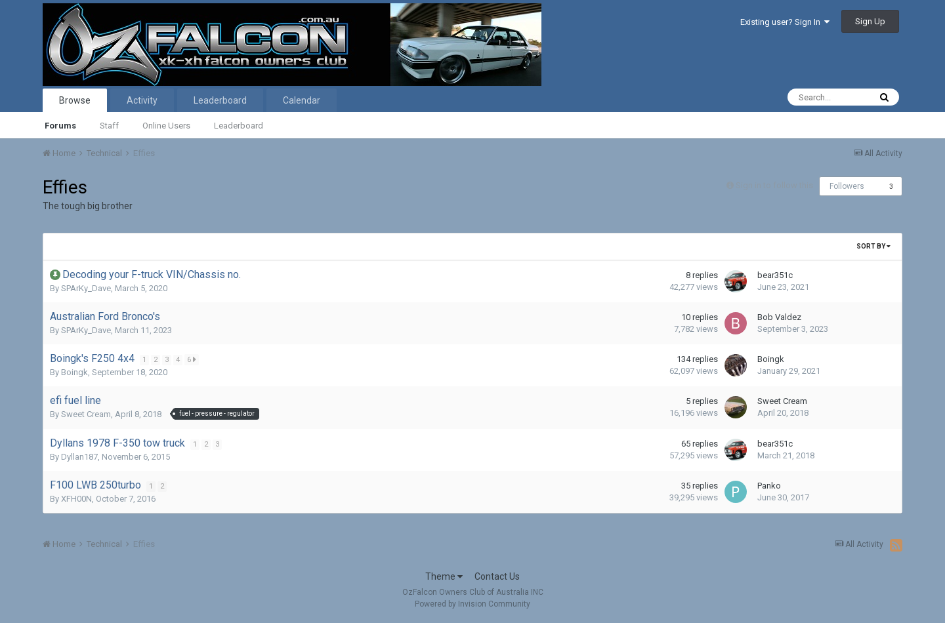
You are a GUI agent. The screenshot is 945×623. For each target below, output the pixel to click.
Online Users (166, 126)
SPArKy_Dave (86, 288)
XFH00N (76, 499)
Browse (75, 100)
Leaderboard (238, 126)
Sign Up (870, 21)
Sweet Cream (86, 414)
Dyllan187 (79, 457)
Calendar (301, 100)
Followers (847, 186)
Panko (769, 486)
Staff (109, 126)
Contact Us (497, 576)
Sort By (873, 246)
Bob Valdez (779, 317)
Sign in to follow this (774, 185)
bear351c (775, 275)
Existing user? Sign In (785, 22)
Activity (142, 100)
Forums (60, 126)
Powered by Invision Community (472, 604)
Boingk (74, 372)
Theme (444, 576)
